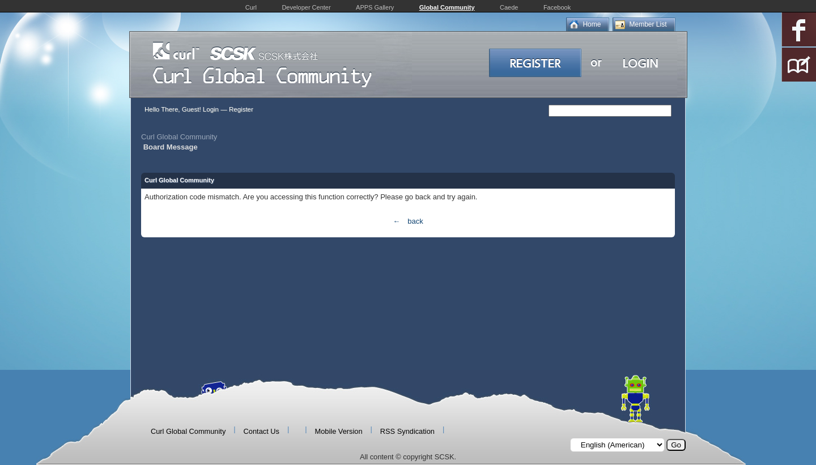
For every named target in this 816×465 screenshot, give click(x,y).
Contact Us (261, 431)
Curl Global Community (179, 137)
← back (408, 221)
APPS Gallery (375, 7)
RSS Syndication (407, 431)
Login (211, 109)
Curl (251, 7)
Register (241, 109)
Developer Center (306, 7)
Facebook (557, 7)
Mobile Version (339, 431)
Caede (509, 7)
